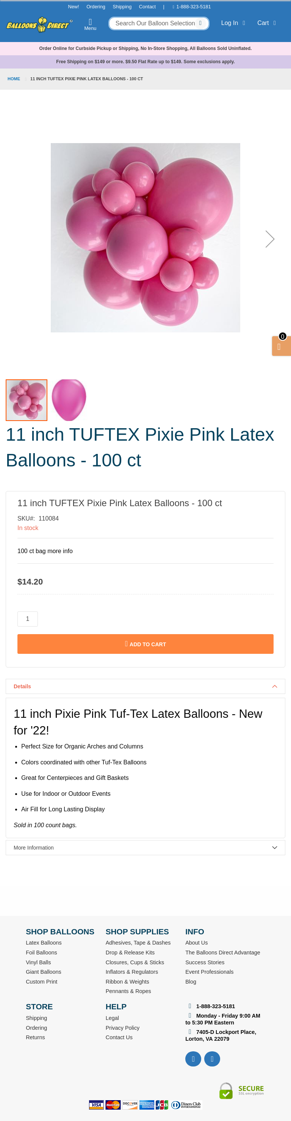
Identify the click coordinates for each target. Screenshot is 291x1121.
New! (73, 6)
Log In (234, 23)
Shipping (122, 6)
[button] (270, 239)
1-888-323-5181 (194, 6)
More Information (34, 848)
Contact (147, 6)
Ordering (95, 6)
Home (14, 78)
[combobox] (159, 23)
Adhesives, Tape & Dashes (138, 943)
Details (22, 686)
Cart (268, 23)
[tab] (145, 686)
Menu (90, 24)
